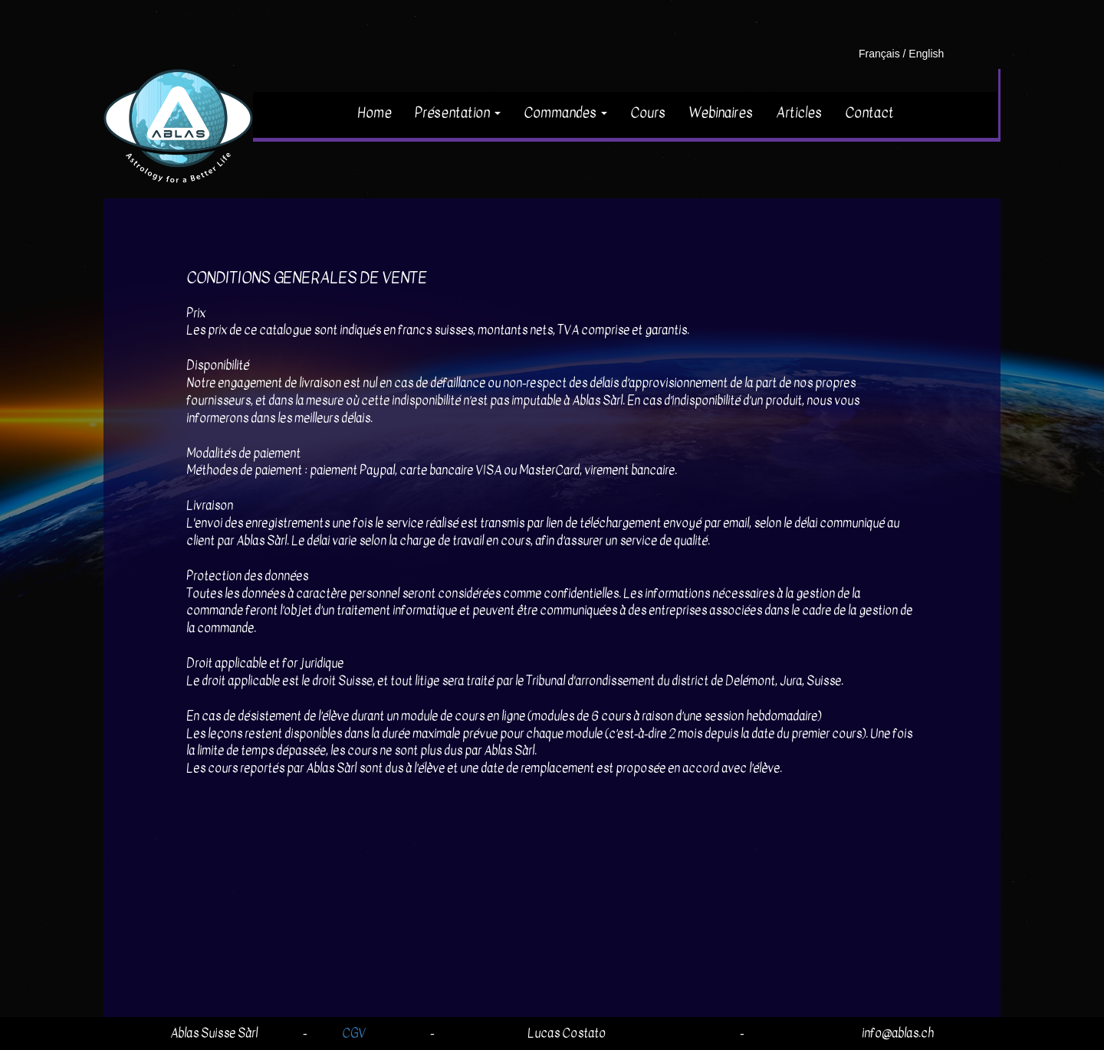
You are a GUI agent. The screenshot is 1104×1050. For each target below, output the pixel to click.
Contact (869, 113)
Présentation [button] (458, 113)
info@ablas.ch (898, 1033)
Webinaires (720, 113)
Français (879, 53)
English (926, 53)
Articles (799, 113)
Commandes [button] (565, 113)
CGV (354, 1033)
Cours (647, 113)
